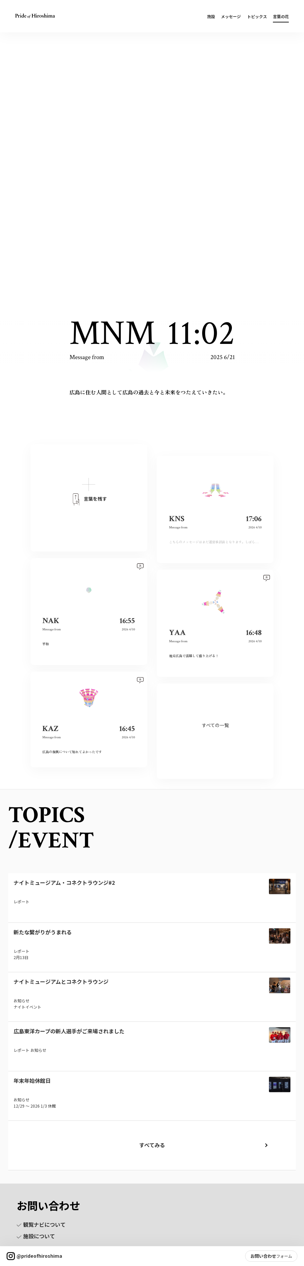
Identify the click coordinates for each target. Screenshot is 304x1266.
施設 (211, 16)
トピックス (257, 16)
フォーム (284, 1256)
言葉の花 (281, 16)
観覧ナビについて (41, 1224)
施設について (36, 1236)
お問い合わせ (263, 1256)
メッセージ (231, 16)
